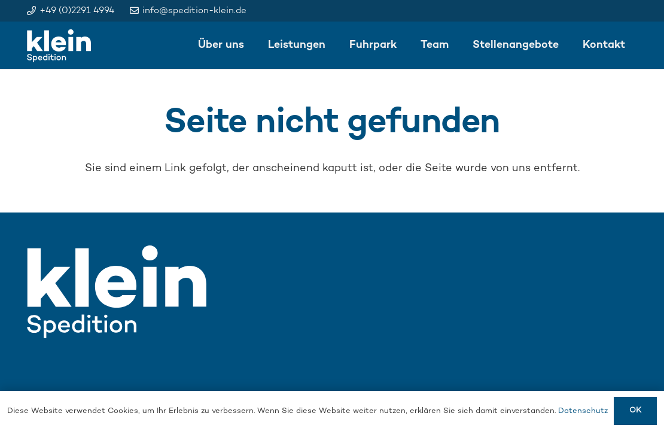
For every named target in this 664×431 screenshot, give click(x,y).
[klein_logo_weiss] (59, 45)
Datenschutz (583, 411)
